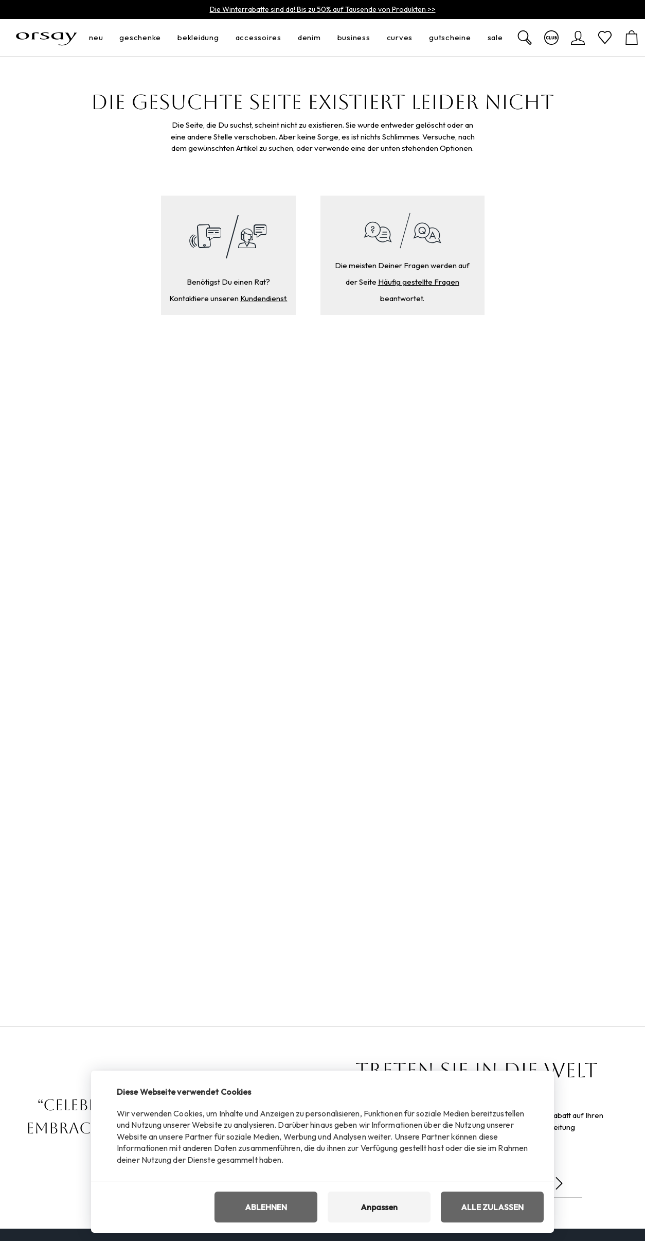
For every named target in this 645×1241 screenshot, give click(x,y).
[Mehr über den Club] (551, 37)
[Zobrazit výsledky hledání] (524, 37)
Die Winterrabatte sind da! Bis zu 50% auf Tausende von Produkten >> (323, 9)
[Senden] (559, 1183)
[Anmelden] (578, 37)
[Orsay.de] (46, 37)
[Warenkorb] (631, 37)
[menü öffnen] (106, 38)
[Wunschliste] (605, 37)
